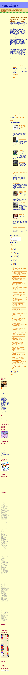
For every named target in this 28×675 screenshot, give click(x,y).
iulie (13, 260)
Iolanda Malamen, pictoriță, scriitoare (4, 555)
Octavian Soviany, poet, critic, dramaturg (4, 591)
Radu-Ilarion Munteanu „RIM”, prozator (4, 605)
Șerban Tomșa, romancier (4, 620)
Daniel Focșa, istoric (5, 530)
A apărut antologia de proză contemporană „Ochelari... (18, 339)
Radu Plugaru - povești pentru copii (5, 600)
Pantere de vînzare (16, 323)
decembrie (14, 253)
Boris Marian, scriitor (5, 515)
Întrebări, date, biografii (4, 618)
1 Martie (14, 368)
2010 (12, 372)
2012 (12, 251)
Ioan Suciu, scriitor (4, 553)
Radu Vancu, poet (4, 601)
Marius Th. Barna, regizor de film (4, 576)
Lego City (21, 150)
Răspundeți (16, 74)
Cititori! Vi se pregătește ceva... (19, 334)
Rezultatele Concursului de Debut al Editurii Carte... (19, 325)
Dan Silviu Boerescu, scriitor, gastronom (4, 526)
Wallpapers (3, 616)
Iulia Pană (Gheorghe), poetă (4, 562)
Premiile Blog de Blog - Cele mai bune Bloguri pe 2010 (19, 285)
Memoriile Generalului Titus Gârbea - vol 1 (22, 139)
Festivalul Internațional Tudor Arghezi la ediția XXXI (18, 364)
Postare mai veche (23, 113)
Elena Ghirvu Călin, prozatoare (5, 542)
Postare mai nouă (13, 113)
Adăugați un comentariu (16, 77)
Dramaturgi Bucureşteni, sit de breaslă (4, 539)
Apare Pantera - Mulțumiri (17, 340)
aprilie (13, 264)
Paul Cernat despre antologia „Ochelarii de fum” (18, 336)
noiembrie (14, 255)
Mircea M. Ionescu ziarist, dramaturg (4, 580)
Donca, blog (3, 537)
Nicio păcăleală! (15, 267)
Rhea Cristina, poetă (5, 607)
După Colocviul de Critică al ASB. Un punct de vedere (19, 272)
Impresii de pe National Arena (22, 161)
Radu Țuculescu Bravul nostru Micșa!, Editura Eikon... (18, 295)
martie (13, 266)
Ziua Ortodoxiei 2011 (16, 327)
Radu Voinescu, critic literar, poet (4, 603)
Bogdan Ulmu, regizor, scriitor (4, 514)
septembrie (15, 257)
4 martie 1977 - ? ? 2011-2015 (18, 354)
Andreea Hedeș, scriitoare (4, 509)
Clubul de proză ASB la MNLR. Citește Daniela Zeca (19, 281)
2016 (12, 245)
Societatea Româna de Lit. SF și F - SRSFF (5, 613)
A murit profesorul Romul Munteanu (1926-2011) (17, 316)
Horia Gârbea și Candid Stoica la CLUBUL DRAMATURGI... (19, 279)
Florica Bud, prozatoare (3, 549)
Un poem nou (15, 330)
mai (13, 263)
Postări (13, 238)
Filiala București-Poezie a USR (4, 546)
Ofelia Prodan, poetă (5, 593)
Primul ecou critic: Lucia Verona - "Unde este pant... (19, 269)
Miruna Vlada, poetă (5, 581)
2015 (12, 247)
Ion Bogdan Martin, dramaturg (4, 557)
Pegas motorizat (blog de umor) (4, 595)
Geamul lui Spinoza (16, 360)
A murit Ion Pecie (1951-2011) (18, 283)
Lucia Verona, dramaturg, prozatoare (3, 568)
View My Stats (4, 627)
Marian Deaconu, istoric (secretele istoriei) (4, 572)
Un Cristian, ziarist (4, 615)
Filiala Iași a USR (4, 547)
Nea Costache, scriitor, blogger (4, 585)
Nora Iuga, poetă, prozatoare (4, 587)
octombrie (14, 256)
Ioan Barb (14, 58)
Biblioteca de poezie (5, 510)
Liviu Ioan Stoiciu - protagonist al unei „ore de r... (19, 307)
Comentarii (14, 240)
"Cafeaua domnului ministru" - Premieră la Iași (18, 350)
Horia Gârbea (9, 5)
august (14, 259)
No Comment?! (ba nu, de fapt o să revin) (22, 126)
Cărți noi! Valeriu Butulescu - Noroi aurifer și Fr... (18, 348)
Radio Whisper (4, 598)
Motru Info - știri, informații (4, 583)
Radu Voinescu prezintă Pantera (19, 309)
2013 (12, 249)
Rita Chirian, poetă (4, 608)
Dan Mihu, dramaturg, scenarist (5, 524)
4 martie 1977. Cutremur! (22, 203)
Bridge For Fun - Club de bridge (4, 517)
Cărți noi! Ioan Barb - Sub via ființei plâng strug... (18, 329)
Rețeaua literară (4, 606)
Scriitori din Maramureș (3, 610)
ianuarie (14, 371)
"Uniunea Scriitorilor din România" (5, 495)
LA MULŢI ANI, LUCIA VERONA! (19, 358)
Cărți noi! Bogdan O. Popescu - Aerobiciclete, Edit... (19, 362)
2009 (12, 374)
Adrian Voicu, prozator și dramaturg (3, 501)
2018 (12, 244)
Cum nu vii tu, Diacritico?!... (18, 356)
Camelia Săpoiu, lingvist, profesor (4, 519)
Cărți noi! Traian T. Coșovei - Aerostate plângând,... (18, 303)
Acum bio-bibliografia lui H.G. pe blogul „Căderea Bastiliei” (4, 497)
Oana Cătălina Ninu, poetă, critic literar (5, 589)
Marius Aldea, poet (4, 574)
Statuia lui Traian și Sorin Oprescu (22, 192)
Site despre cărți (4, 611)
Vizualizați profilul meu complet (4, 412)
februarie (14, 370)
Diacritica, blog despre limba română (4, 532)
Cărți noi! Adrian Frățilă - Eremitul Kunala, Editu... (19, 300)
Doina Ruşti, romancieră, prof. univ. (4, 535)
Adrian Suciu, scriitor (5, 499)
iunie (13, 261)
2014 (12, 248)
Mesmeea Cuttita (4, 577)
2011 (12, 252)
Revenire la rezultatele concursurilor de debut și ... (18, 321)
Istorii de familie (4, 420)
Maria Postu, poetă (4, 570)
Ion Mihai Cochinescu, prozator (3, 559)
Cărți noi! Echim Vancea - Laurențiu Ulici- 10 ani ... (18, 343)
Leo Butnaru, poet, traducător (4, 564)
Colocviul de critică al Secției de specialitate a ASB (19, 274)
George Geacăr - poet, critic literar (4, 552)
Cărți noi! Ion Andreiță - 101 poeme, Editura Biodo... (18, 345)
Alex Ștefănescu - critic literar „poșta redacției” (4, 504)
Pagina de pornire (18, 114)
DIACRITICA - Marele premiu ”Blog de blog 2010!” (18, 319)
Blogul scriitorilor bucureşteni (4, 512)
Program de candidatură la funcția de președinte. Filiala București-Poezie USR (19, 227)
